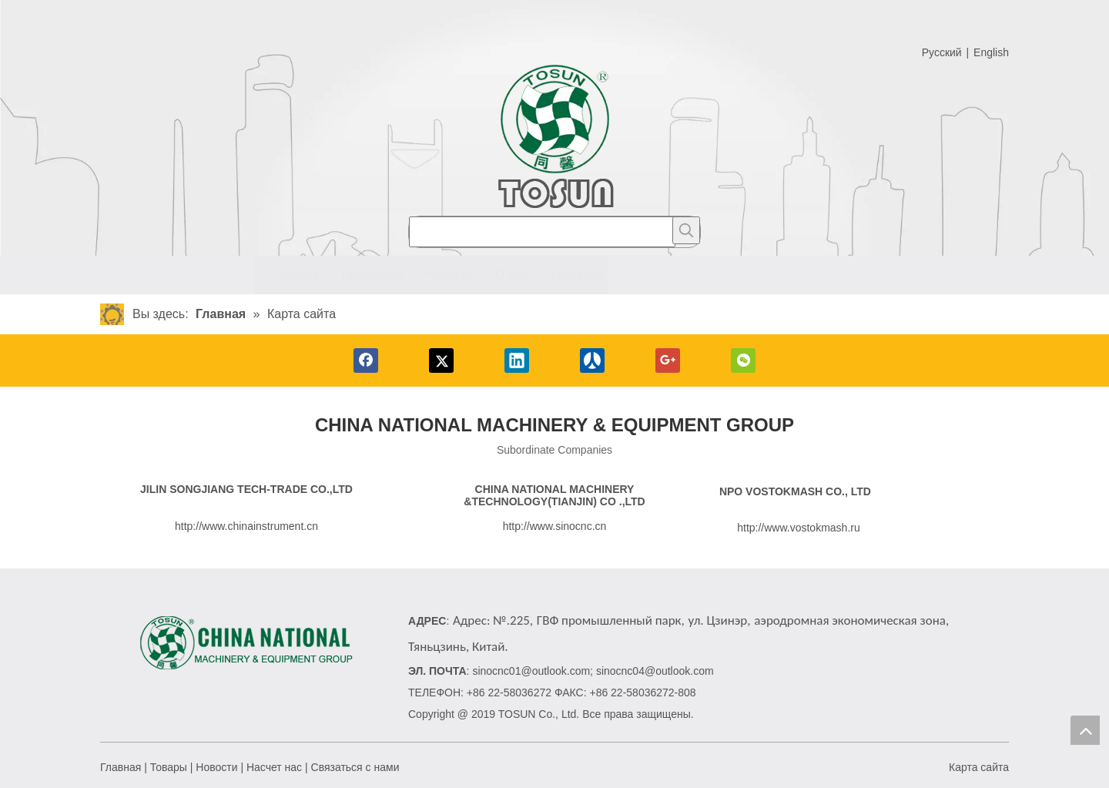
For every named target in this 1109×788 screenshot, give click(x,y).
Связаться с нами (355, 767)
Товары (168, 767)
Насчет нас (274, 767)
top (1085, 730)
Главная (120, 767)
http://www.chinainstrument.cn (246, 526)
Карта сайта (979, 767)
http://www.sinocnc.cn (555, 526)
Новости (216, 767)
